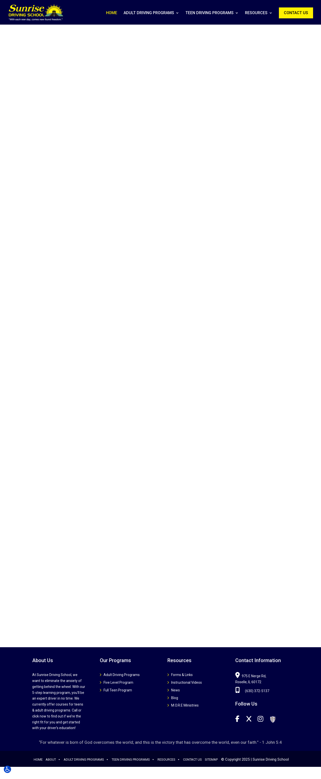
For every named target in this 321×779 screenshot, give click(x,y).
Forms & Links (182, 675)
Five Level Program (118, 682)
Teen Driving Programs (210, 13)
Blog (174, 698)
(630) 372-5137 (252, 691)
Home (111, 13)
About (53, 760)
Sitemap (211, 759)
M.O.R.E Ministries (185, 705)
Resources (256, 13)
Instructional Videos (186, 682)
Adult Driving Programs (149, 13)
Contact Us (296, 12)
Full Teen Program (118, 690)
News (175, 690)
